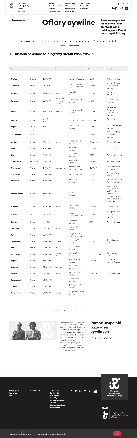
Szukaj (62, 45)
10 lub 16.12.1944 (94, 254)
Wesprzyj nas (70, 8)
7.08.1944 (91, 85)
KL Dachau (111, 149)
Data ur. (44, 69)
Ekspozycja (22, 3)
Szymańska (15, 127)
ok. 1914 (46, 214)
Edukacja (52, 8)
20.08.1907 (47, 286)
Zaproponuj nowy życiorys (101, 338)
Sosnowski (15, 293)
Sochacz (14, 274)
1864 (45, 127)
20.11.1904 (47, 101)
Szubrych (15, 85)
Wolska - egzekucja (114, 79)
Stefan (14, 79)
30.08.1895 (47, 174)
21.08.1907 (47, 267)
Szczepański (16, 280)
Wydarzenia (84, 8)
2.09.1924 (47, 228)
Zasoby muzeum (18, 20)
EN (126, 3)
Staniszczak (16, 168)
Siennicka (15, 181)
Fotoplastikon (85, 6)
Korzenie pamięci (55, 6)
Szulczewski (16, 161)
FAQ (11, 396)
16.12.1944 (92, 207)
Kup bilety (21, 11)
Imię (30, 69)
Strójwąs (14, 142)
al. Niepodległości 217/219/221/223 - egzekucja (114, 214)
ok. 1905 (46, 274)
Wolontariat (69, 6)
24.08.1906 (47, 293)
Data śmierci (90, 69)
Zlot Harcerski (70, 3)
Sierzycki (15, 228)
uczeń (58, 228)
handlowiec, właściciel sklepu (60, 101)
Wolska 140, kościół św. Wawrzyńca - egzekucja (114, 134)
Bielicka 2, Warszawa (76, 120)
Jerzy (32, 214)
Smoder (14, 111)
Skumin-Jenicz (17, 194)
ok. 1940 (46, 222)
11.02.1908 (47, 261)
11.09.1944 (92, 161)
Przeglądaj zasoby (55, 11)
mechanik (59, 93)
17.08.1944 (92, 174)
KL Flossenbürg (112, 207)
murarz (58, 207)
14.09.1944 (92, 120)
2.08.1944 (91, 111)
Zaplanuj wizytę (23, 6)
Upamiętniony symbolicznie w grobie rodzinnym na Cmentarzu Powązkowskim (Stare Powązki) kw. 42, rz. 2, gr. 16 (114, 193)
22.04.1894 (47, 161)
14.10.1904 (47, 207)
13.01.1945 (92, 149)
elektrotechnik (61, 168)
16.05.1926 (47, 194)
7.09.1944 (91, 181)
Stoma (13, 155)
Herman (33, 79)
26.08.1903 (47, 241)
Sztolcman (15, 174)
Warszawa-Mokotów (114, 155)
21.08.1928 (47, 280)
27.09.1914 (47, 111)
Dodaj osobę (74, 45)
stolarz (58, 142)
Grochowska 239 (113, 161)
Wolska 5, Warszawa (76, 79)
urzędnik (59, 267)
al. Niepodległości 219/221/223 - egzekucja (113, 85)
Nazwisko (13, 69)
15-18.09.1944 (93, 168)
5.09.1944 (91, 222)
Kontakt (20, 8)
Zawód (57, 69)
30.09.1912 (47, 142)
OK (117, 434)
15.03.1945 (92, 261)
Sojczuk (14, 120)
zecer (58, 248)
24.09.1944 (92, 155)
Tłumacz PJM (34, 390)
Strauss (14, 93)
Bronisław (34, 161)
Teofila (32, 134)
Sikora (13, 248)
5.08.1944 (91, 93)
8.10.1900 (47, 149)
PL (123, 3)
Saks (13, 149)
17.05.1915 (47, 168)
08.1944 (91, 127)
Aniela (32, 127)
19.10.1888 (47, 79)
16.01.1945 (92, 241)
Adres (69, 69)
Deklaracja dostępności (55, 394)
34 (83, 311)
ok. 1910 (46, 85)
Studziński (15, 254)
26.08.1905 (47, 254)
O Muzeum (54, 390)
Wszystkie (25, 41)
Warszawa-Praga (113, 142)
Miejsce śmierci (111, 69)
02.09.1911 (47, 248)
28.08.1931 (47, 155)
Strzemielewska (17, 134)
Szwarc (14, 235)
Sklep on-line (69, 11)
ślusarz (58, 293)
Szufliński (15, 207)
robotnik (59, 111)
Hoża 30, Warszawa (75, 174)
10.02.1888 (47, 181)
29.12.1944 (92, 101)
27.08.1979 (47, 93)
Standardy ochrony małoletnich (58, 406)
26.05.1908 (47, 235)
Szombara (15, 101)
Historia (51, 3)
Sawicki (14, 222)
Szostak (14, 267)
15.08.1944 (92, 79)
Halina (32, 181)
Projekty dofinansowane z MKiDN (57, 400)
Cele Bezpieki (84, 3)
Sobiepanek (16, 241)
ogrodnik (59, 241)
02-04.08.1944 (93, 142)
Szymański (15, 214)
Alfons (32, 85)
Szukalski (15, 286)
